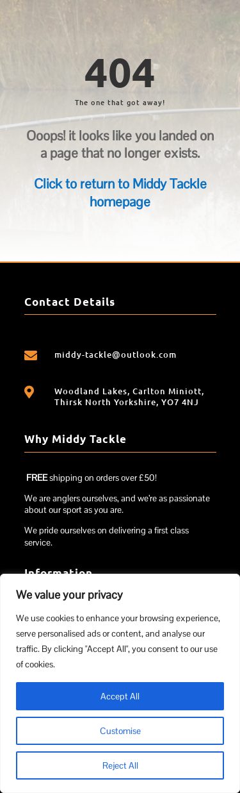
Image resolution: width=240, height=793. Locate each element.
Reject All (120, 765)
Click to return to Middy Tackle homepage (120, 192)
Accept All (120, 696)
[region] (120, 683)
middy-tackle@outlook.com (115, 354)
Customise (120, 731)
